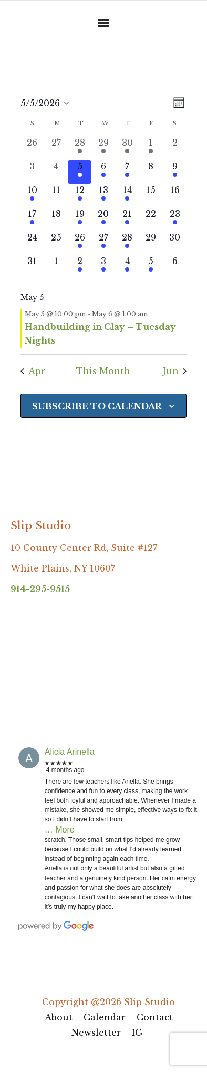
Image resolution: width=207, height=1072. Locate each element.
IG (137, 1032)
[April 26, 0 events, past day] (32, 148)
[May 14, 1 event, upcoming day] (127, 195)
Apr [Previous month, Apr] (32, 371)
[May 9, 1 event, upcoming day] (175, 172)
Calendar (105, 1017)
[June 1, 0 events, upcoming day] (56, 266)
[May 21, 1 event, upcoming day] (127, 219)
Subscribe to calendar (97, 406)
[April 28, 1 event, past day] (79, 148)
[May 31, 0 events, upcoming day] (32, 266)
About (59, 1017)
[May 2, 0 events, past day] (175, 148)
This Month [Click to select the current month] (103, 371)
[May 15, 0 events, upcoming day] (151, 195)
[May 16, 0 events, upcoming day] (175, 195)
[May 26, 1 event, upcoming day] (79, 243)
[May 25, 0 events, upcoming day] (56, 243)
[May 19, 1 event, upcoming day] (79, 219)
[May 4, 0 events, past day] (56, 172)
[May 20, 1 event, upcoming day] (103, 219)
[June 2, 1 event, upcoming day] (79, 266)
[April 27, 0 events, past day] (56, 148)
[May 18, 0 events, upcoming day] (56, 219)
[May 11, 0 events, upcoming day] (56, 195)
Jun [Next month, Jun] (175, 371)
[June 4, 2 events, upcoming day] (127, 266)
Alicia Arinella (70, 751)
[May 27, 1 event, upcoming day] (103, 243)
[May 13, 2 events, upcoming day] (103, 195)
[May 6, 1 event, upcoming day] (103, 172)
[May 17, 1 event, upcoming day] (32, 219)
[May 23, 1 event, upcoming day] (175, 219)
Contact (155, 1017)
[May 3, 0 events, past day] (32, 172)
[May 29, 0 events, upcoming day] (151, 243)
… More (60, 829)
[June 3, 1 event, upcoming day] (103, 266)
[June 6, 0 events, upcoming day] (175, 266)
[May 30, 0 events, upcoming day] (175, 243)
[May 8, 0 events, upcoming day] (151, 172)
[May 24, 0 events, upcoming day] (32, 243)
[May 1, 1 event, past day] (151, 148)
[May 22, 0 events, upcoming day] (151, 219)
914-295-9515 (40, 589)
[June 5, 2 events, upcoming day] (151, 266)
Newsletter (96, 1032)
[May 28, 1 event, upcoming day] (127, 243)
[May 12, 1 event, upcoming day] (79, 195)
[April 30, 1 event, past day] (127, 148)
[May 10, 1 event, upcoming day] (32, 195)
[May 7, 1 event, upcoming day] (127, 172)
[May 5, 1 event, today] (79, 172)
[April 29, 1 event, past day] (103, 148)
